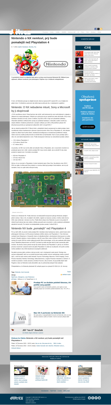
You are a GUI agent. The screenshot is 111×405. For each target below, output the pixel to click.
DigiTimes (14, 277)
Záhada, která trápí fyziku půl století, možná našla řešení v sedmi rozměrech (91, 60)
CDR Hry (87, 48)
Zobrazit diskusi (16, 348)
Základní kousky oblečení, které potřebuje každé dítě (41, 378)
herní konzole (25, 272)
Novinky (31, 47)
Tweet (69, 271)
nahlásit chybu (66, 274)
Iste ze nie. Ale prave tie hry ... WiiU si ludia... (48, 343)
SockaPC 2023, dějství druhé (91, 150)
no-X (19, 47)
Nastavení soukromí (31, 402)
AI (78, 32)
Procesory (45, 32)
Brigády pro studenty (55, 358)
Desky (51, 32)
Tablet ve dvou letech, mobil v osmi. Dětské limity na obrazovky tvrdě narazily (91, 80)
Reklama (67, 391)
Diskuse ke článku (18, 338)
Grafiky (57, 32)
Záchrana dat (65, 356)
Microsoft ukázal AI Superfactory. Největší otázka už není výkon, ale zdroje (92, 73)
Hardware (25, 47)
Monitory (93, 32)
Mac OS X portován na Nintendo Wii (49, 313)
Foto (87, 32)
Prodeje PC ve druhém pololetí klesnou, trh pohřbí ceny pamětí (52, 284)
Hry (35, 47)
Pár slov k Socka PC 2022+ (90, 163)
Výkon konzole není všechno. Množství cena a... (51, 345)
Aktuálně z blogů (87, 139)
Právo (82, 32)
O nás (60, 391)
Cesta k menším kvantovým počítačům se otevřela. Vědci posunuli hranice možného (91, 67)
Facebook (44, 391)
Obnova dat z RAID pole (48, 356)
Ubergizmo (21, 277)
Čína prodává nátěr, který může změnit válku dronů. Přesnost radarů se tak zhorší (91, 54)
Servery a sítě (71, 32)
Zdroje (99, 32)
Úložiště (64, 32)
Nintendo (17, 272)
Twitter (53, 391)
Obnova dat (58, 356)
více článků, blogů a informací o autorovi (32, 333)
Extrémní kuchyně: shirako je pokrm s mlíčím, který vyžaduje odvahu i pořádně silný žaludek (20, 380)
